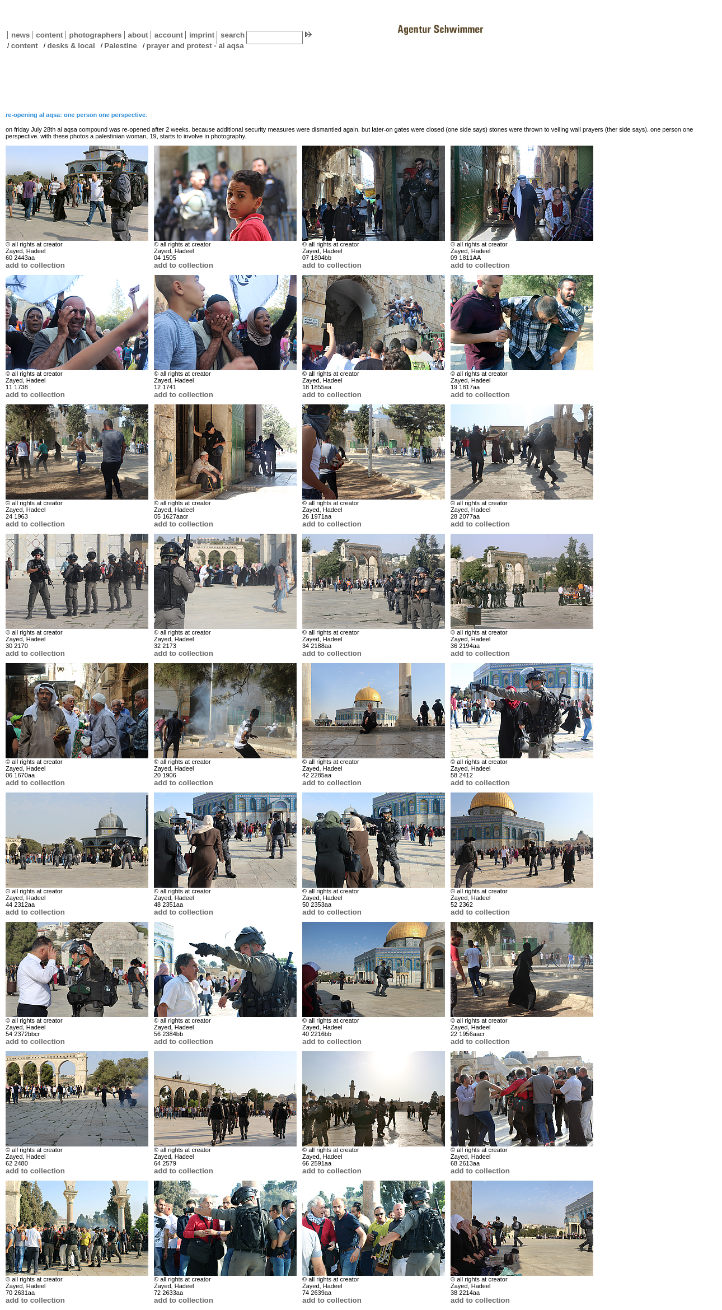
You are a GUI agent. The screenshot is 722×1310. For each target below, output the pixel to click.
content (47, 35)
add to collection (35, 265)
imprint (201, 35)
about (136, 35)
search (233, 35)
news (20, 35)
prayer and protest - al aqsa (195, 45)
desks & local (71, 45)
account (167, 35)
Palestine (120, 45)
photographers (95, 35)
